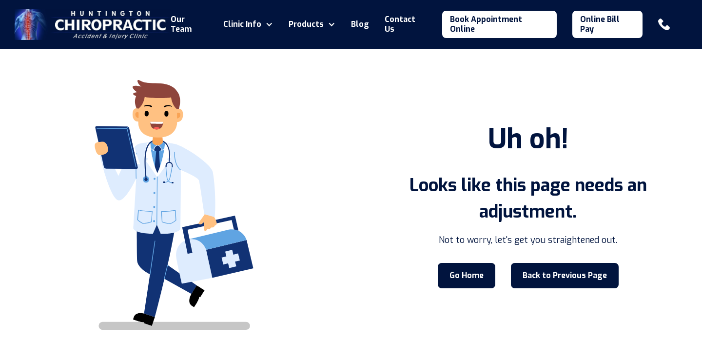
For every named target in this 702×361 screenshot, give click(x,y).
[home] (93, 24)
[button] (248, 24)
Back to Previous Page (565, 275)
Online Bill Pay (600, 24)
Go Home (466, 275)
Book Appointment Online (486, 24)
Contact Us (400, 24)
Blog (360, 24)
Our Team (181, 24)
